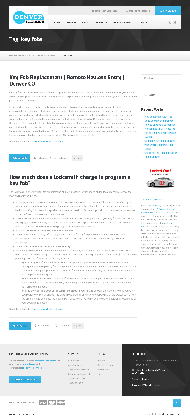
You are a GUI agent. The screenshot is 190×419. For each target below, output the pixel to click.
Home (57, 22)
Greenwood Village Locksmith (146, 385)
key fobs (77, 158)
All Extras (102, 360)
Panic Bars (102, 369)
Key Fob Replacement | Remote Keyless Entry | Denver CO (66, 80)
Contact (142, 22)
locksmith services (32, 368)
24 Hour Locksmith (77, 378)
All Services (73, 360)
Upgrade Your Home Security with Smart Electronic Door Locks (159, 144)
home (32, 364)
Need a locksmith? (25, 379)
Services (71, 22)
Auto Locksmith (75, 365)
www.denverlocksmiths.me (48, 141)
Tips (99, 374)
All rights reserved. (171, 414)
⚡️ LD (31, 414)
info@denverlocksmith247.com (151, 370)
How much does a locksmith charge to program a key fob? (70, 180)
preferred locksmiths (46, 360)
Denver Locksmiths (18, 414)
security (157, 205)
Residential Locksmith (78, 369)
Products (101, 22)
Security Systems (106, 365)
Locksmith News (122, 22)
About (85, 22)
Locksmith (63, 158)
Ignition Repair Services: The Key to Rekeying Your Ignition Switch (160, 132)
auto (25, 364)
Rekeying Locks (75, 383)
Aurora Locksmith (140, 379)
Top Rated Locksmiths (152, 199)
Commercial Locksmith (79, 374)
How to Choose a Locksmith (159, 124)
